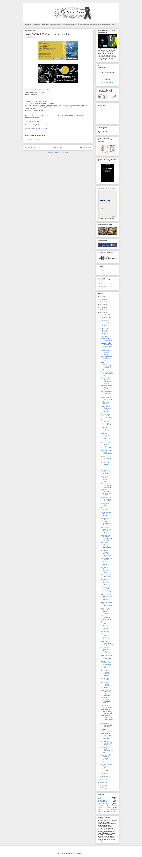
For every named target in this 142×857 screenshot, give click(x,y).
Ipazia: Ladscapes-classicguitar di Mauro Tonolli (106, 422)
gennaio (104, 776)
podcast (107, 808)
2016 (101, 296)
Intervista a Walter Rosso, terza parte (106, 358)
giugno (104, 331)
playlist (110, 811)
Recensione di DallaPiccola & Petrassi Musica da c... (107, 718)
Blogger (81, 853)
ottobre (104, 320)
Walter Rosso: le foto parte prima (106, 398)
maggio (104, 333)
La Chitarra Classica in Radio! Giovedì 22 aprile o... (106, 492)
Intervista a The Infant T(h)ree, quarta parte (106, 458)
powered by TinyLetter (107, 82)
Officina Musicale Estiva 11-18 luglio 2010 (106, 387)
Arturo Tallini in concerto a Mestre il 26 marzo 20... (105, 673)
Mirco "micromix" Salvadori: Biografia (106, 513)
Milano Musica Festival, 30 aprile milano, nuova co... (106, 380)
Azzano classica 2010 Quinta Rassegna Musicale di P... (106, 589)
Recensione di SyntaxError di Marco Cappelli (106, 711)
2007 (101, 785)
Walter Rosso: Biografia (105, 402)
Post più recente (30, 147)
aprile (103, 336)
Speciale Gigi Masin (105, 504)
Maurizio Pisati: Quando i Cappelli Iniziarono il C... (106, 650)
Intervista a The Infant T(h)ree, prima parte (106, 499)
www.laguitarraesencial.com (49, 125)
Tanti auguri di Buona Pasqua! (106, 706)
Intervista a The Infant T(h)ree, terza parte (106, 471)
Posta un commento (33, 139)
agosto (104, 325)
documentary (102, 811)
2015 (101, 299)
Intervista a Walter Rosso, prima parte (106, 393)
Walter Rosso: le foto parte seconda (106, 352)
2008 (101, 782)
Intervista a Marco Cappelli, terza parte (106, 765)
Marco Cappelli (105, 631)
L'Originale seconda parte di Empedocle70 (107, 643)
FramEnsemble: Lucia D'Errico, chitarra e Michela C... (106, 692)
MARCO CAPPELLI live (106, 730)
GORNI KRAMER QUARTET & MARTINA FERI (106, 452)
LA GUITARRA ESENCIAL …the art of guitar (106, 415)
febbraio (104, 774)
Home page (58, 147)
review (114, 806)
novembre (105, 317)
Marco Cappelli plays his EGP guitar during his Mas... (107, 750)
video (100, 798)
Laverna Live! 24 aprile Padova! (106, 575)
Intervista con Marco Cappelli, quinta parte (106, 725)
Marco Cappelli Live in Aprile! (106, 679)
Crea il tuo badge (102, 273)
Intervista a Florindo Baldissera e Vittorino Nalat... (107, 545)
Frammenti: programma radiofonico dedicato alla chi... (106, 437)
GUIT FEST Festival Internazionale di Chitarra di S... (106, 366)
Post (101, 283)
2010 (101, 312)
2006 (101, 788)
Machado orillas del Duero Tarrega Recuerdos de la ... (106, 521)
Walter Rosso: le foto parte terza (106, 339)
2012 (101, 307)
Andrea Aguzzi (37, 128)
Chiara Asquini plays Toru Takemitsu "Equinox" (105, 636)
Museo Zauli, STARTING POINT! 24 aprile (105, 478)
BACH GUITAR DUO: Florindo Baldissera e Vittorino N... (106, 530)
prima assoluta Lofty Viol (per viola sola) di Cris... (106, 465)
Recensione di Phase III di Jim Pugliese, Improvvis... (106, 736)
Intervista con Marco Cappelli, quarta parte (106, 743)
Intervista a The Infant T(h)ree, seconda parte (106, 485)
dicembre (105, 315)
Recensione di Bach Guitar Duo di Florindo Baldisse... (106, 537)
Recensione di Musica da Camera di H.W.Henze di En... (106, 758)
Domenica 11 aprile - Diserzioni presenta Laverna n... (105, 625)
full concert (110, 809)
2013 (101, 304)
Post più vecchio (86, 147)
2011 (101, 310)
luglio (103, 328)
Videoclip (101, 806)
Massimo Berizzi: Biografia (106, 508)
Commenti (103, 286)
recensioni (103, 803)
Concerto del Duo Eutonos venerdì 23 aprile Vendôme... (106, 561)
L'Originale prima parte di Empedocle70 (106, 656)
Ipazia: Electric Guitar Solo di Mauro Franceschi (106, 610)
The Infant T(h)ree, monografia (105, 429)
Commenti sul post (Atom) (61, 152)
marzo (104, 771)
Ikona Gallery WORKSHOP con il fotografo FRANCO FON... (106, 664)
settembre (105, 323)
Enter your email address (107, 72)
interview (100, 809)
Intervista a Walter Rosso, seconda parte (107, 373)
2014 (101, 302)
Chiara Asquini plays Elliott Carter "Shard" (106, 617)
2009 (101, 780)
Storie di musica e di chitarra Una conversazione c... (106, 345)
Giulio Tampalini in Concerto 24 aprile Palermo (106, 603)
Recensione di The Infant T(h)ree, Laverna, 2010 (106, 445)
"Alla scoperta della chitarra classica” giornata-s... (106, 409)
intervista (102, 801)
